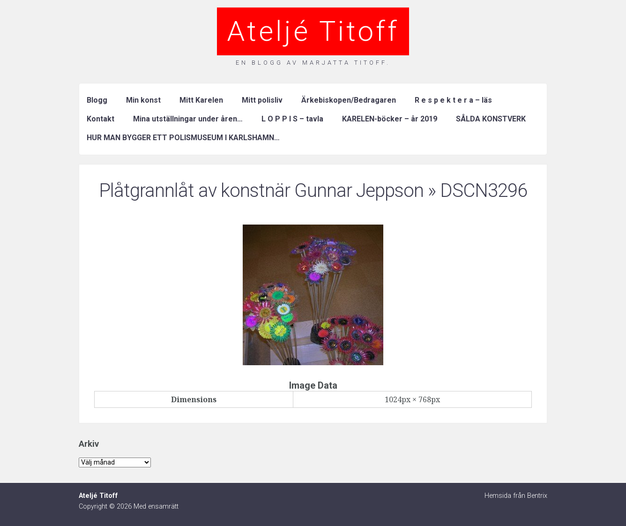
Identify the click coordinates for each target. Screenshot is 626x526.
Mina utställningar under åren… (188, 118)
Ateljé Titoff (313, 31)
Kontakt (100, 118)
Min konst (143, 100)
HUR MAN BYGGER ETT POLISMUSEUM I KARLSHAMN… (183, 137)
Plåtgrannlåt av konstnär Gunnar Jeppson (261, 191)
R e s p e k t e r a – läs (453, 100)
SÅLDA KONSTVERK (491, 118)
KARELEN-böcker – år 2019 (389, 118)
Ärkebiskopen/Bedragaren (348, 100)
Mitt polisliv (262, 100)
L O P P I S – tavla (292, 118)
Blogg (97, 100)
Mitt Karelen (201, 100)
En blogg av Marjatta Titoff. (313, 62)
